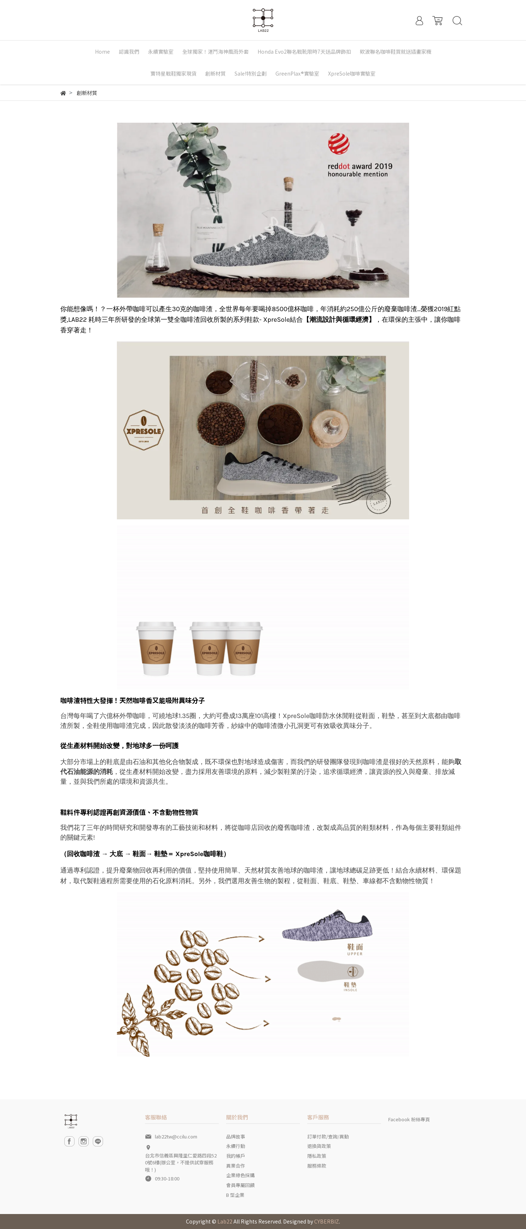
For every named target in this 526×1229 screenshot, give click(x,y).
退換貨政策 (319, 1145)
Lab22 (224, 1221)
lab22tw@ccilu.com (176, 1136)
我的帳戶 (235, 1155)
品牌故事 (235, 1136)
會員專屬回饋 (240, 1185)
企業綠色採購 (240, 1175)
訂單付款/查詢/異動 (328, 1136)
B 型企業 (235, 1194)
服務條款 (316, 1165)
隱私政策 (316, 1155)
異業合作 (235, 1165)
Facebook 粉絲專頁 (409, 1119)
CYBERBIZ (326, 1221)
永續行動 (235, 1145)
